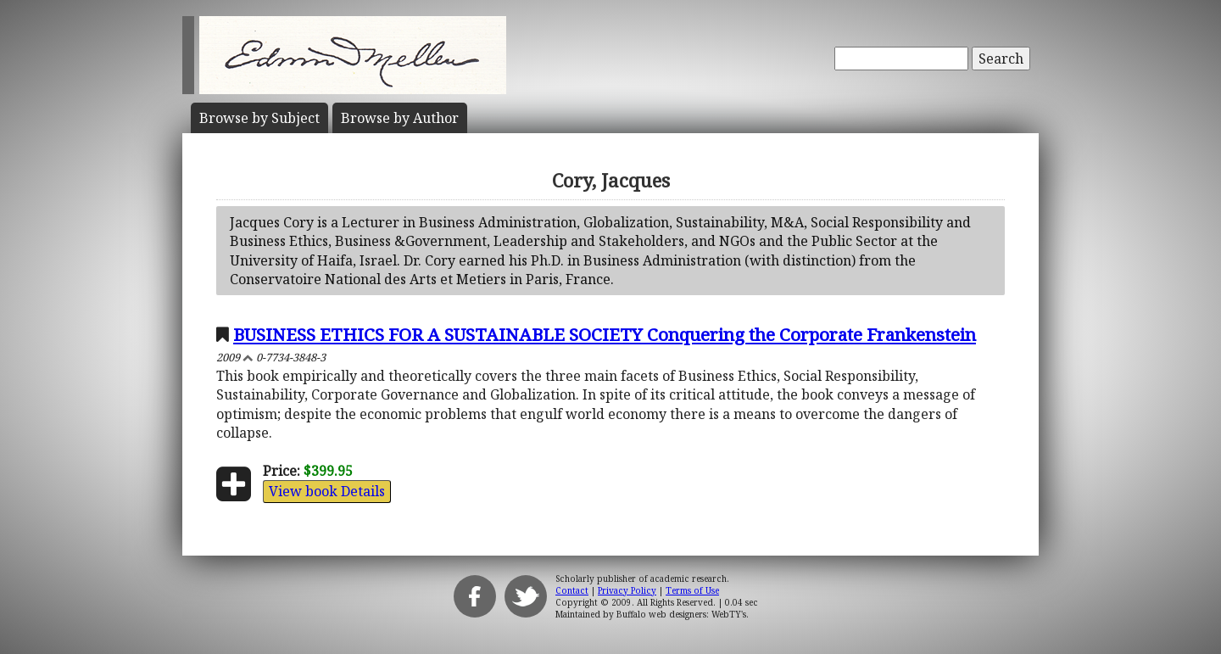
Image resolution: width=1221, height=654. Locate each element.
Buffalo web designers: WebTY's (681, 614)
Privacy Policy (627, 590)
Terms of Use (692, 590)
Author (400, 118)
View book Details (327, 491)
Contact (571, 590)
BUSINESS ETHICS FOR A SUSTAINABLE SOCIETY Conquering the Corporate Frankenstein (604, 334)
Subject (259, 118)
